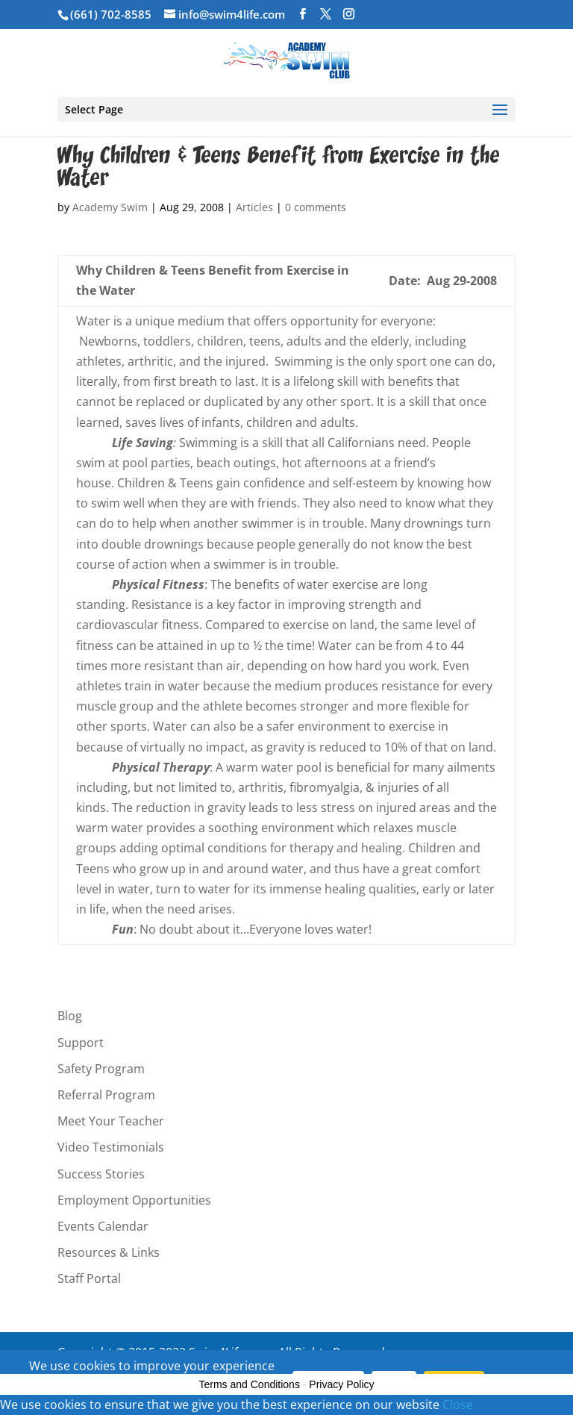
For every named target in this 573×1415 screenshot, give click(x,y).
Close (457, 1404)
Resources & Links (108, 1252)
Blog (69, 1016)
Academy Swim (110, 207)
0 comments (315, 207)
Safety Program (101, 1069)
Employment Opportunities (134, 1200)
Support (80, 1042)
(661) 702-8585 (110, 14)
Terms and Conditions (249, 1384)
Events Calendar (102, 1226)
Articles (254, 207)
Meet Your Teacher (110, 1121)
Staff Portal (89, 1278)
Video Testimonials (110, 1147)
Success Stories (101, 1174)
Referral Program (106, 1095)
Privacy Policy (341, 1384)
